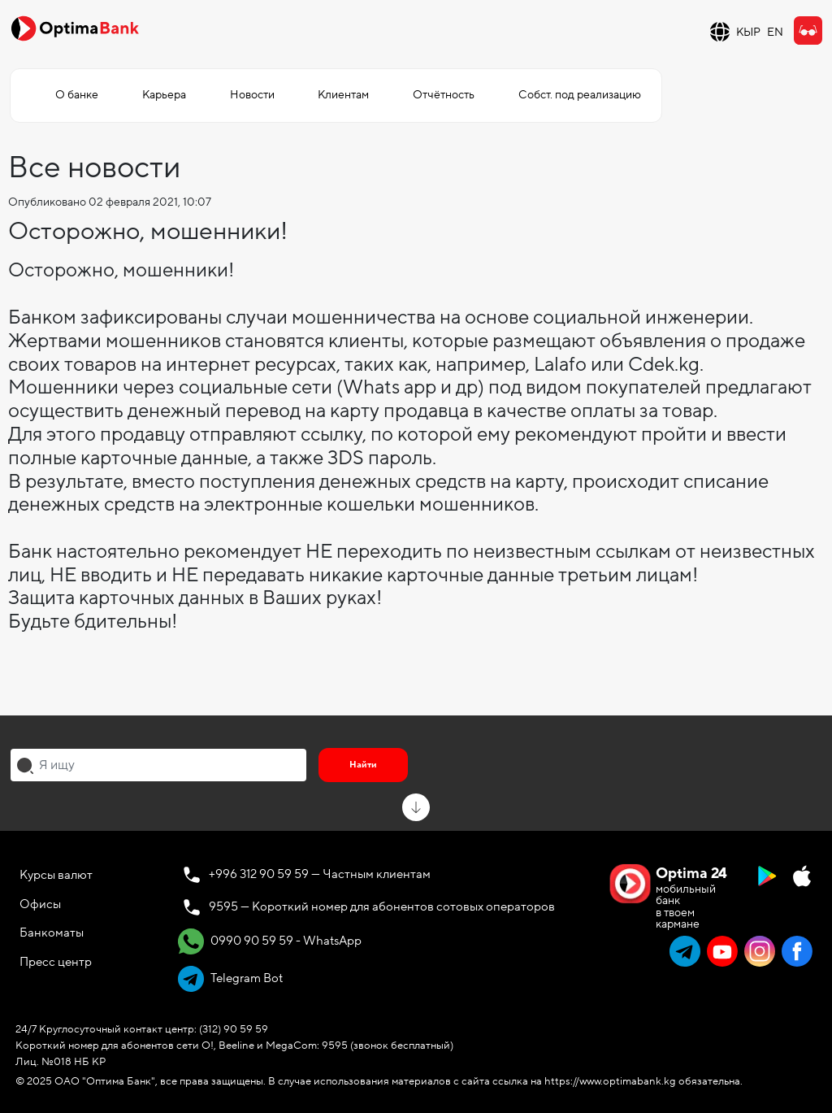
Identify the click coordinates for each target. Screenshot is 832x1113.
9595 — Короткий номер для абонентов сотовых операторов (382, 906)
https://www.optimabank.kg (610, 1081)
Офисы (40, 904)
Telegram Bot (230, 979)
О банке (76, 94)
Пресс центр (56, 962)
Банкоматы (52, 932)
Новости (252, 94)
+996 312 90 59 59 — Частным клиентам (320, 874)
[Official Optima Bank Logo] (75, 28)
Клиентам (343, 94)
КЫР (748, 32)
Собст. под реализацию (579, 94)
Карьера (164, 94)
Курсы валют (56, 875)
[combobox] (158, 765)
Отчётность (443, 94)
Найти (363, 765)
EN (775, 32)
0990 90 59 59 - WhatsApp (270, 941)
